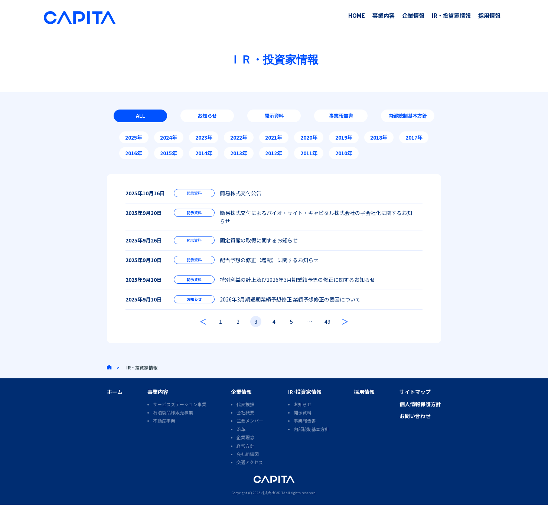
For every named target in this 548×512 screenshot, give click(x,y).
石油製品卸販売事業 (173, 419)
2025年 (133, 139)
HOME (356, 15)
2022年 (238, 139)
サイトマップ (415, 398)
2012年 (273, 155)
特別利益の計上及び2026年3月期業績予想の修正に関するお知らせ (297, 284)
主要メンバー (250, 427)
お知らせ (207, 116)
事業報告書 (341, 116)
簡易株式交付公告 (240, 194)
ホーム (115, 398)
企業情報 (413, 15)
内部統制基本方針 (407, 116)
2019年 (343, 139)
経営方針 (245, 452)
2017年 (414, 139)
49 (330, 328)
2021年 (273, 139)
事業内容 (383, 15)
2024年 (168, 139)
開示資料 (274, 116)
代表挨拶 (245, 411)
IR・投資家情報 (451, 15)
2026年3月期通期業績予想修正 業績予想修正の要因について (290, 305)
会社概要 (245, 419)
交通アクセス (250, 469)
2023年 (203, 139)
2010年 (343, 155)
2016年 (133, 155)
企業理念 (245, 444)
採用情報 (489, 15)
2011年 (308, 155)
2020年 (308, 139)
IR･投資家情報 (305, 398)
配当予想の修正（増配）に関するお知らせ (269, 263)
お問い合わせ (415, 423)
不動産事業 (164, 427)
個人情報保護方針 (420, 411)
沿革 (241, 436)
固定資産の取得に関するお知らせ (259, 243)
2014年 (203, 155)
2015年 (168, 155)
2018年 (378, 139)
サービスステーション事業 (179, 411)
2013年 (238, 155)
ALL (140, 116)
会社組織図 (248, 461)
